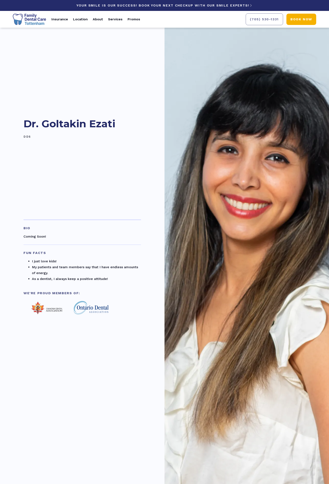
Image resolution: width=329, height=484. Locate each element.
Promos (134, 19)
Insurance (59, 19)
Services (115, 19)
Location (80, 19)
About (98, 19)
